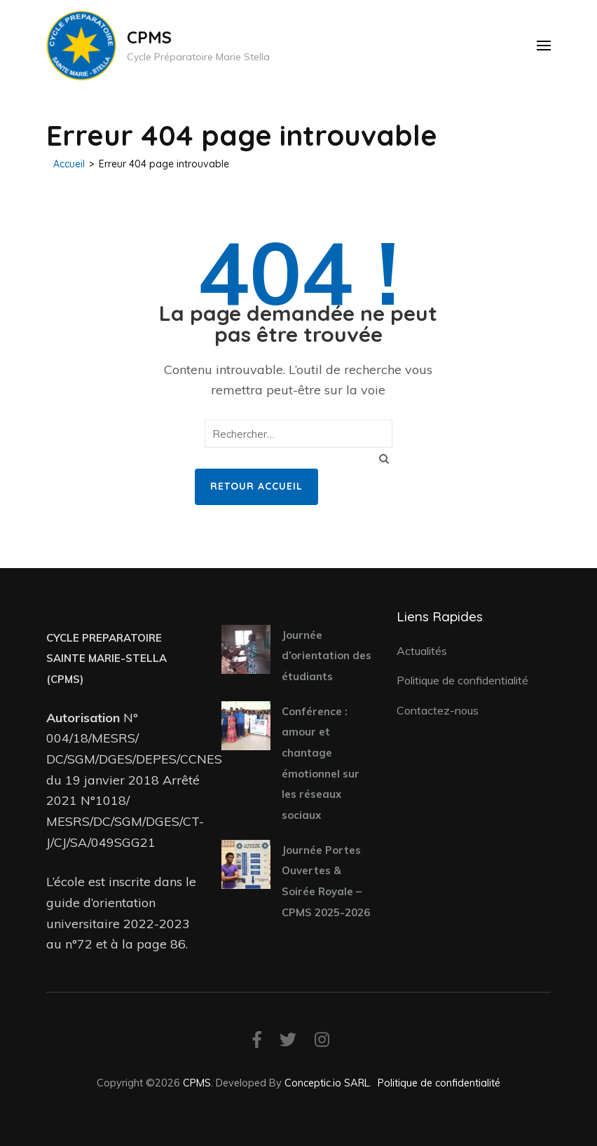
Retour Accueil (256, 486)
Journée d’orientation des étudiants (326, 655)
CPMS (149, 37)
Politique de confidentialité (462, 680)
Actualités (422, 651)
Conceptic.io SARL (326, 1082)
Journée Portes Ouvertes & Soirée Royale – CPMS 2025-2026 (326, 881)
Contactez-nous (438, 710)
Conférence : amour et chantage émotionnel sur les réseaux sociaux (320, 763)
